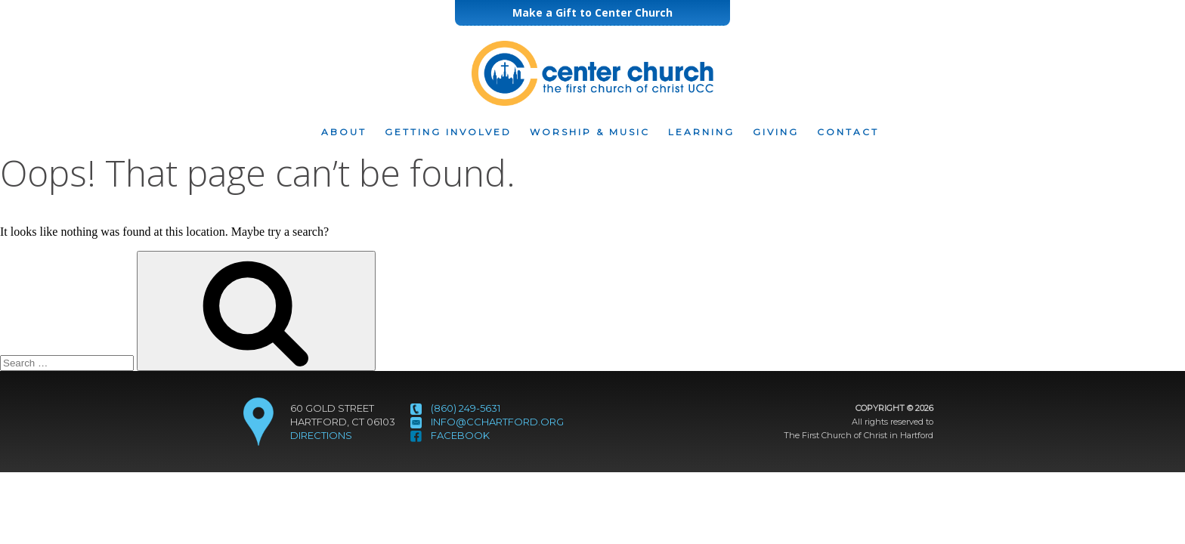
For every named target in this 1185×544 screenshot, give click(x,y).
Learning (701, 132)
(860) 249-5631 (465, 408)
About (344, 132)
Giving (776, 132)
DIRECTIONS (321, 435)
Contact (848, 132)
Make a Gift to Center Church (592, 12)
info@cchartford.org (497, 422)
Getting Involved (448, 132)
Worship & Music (590, 132)
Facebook (460, 435)
